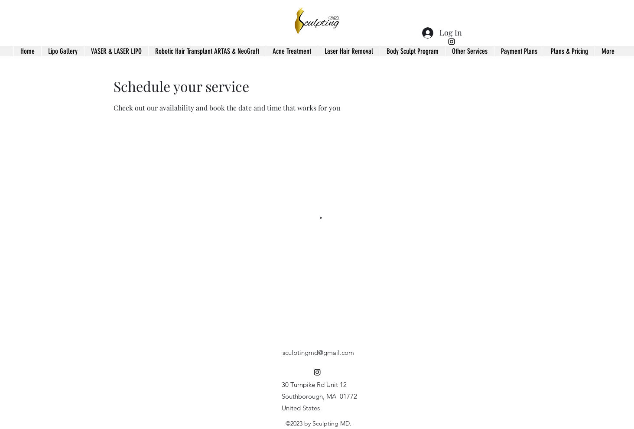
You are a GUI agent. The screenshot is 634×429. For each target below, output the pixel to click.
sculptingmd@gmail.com (318, 352)
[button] (469, 51)
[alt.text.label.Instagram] (451, 41)
